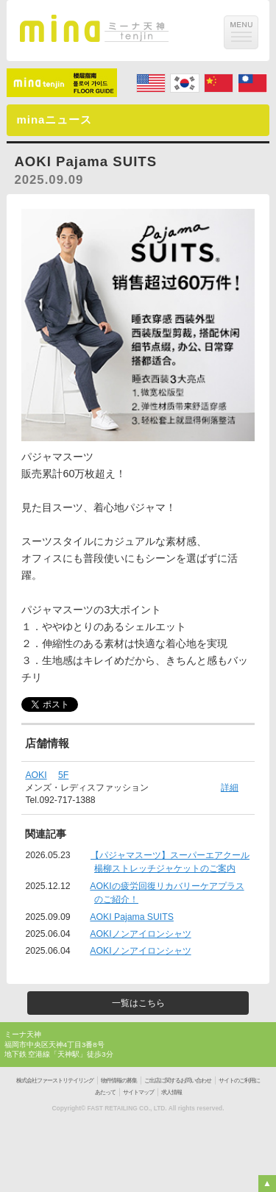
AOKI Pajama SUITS (132, 917)
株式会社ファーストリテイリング (54, 1080)
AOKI (35, 775)
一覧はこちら (138, 1003)
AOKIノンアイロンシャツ (140, 934)
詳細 (229, 787)
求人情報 (171, 1092)
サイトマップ (138, 1092)
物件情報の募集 (119, 1080)
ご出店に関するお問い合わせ (177, 1080)
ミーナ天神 (22, 1034)
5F (63, 775)
